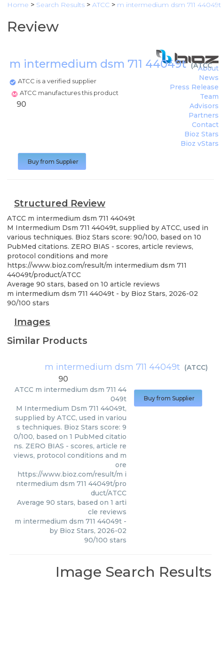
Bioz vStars (200, 143)
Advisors (204, 106)
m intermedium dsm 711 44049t (112, 367)
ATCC (202, 65)
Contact (205, 124)
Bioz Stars (201, 134)
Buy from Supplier (52, 161)
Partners (204, 115)
